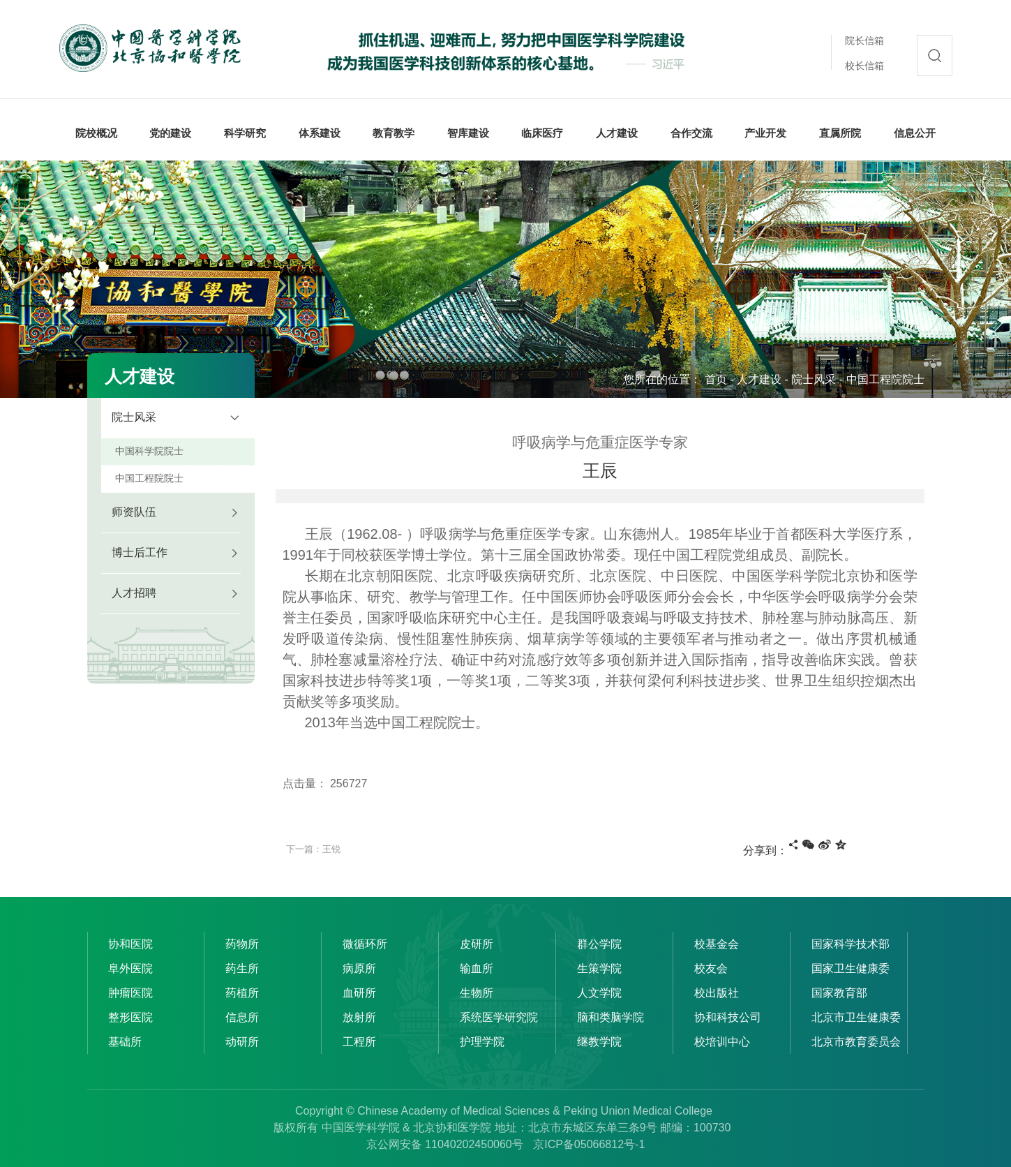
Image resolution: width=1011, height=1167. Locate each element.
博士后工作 (139, 552)
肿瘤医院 (130, 993)
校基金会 (716, 944)
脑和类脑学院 (610, 1017)
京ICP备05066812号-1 (589, 1144)
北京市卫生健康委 (856, 1017)
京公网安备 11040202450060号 (444, 1144)
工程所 (359, 1042)
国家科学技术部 (850, 944)
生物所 (476, 993)
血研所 (359, 993)
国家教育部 (839, 993)
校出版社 (716, 993)
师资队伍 (134, 512)
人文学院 (599, 993)
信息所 (242, 1017)
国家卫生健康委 (850, 968)
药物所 (242, 944)
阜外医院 (130, 968)
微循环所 (365, 944)
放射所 (359, 1017)
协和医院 (130, 944)
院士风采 (813, 379)
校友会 (711, 968)
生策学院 (599, 968)
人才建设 (759, 379)
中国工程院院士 (885, 379)
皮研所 (476, 944)
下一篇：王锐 (313, 849)
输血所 (476, 968)
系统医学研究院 (499, 1017)
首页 (716, 379)
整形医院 (130, 1017)
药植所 (242, 993)
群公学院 (599, 944)
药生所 (242, 968)
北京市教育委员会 (856, 1042)
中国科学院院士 (149, 450)
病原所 (359, 968)
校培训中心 (722, 1042)
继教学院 (599, 1042)
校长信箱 (864, 65)
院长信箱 (864, 40)
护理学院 (482, 1042)
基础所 (125, 1042)
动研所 (242, 1042)
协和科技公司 (727, 1017)
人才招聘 (134, 593)
